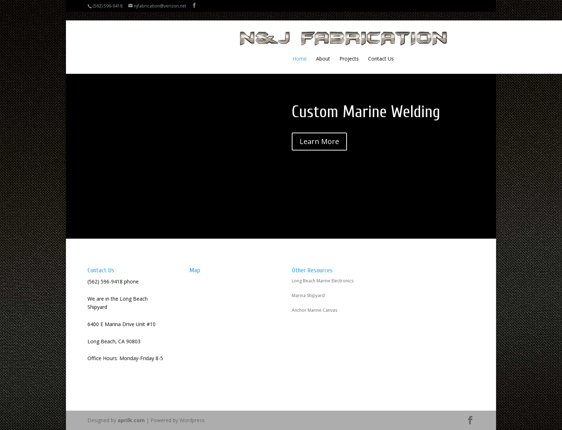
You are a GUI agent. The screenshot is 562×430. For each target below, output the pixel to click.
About (261, 50)
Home (237, 50)
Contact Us (319, 50)
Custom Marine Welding (366, 111)
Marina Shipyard (308, 295)
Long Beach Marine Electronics (322, 281)
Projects (287, 50)
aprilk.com (131, 420)
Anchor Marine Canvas (314, 310)
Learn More (319, 141)
